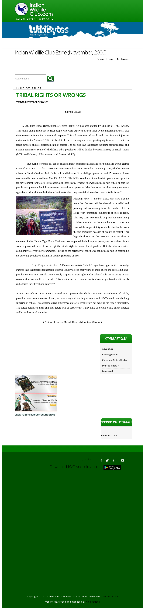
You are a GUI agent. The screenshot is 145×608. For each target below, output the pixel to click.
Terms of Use (110, 596)
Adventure (107, 348)
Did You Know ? (110, 365)
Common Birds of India (114, 360)
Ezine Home (105, 59)
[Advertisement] (72, 507)
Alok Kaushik (93, 601)
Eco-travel (107, 371)
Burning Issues (110, 354)
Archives (122, 59)
